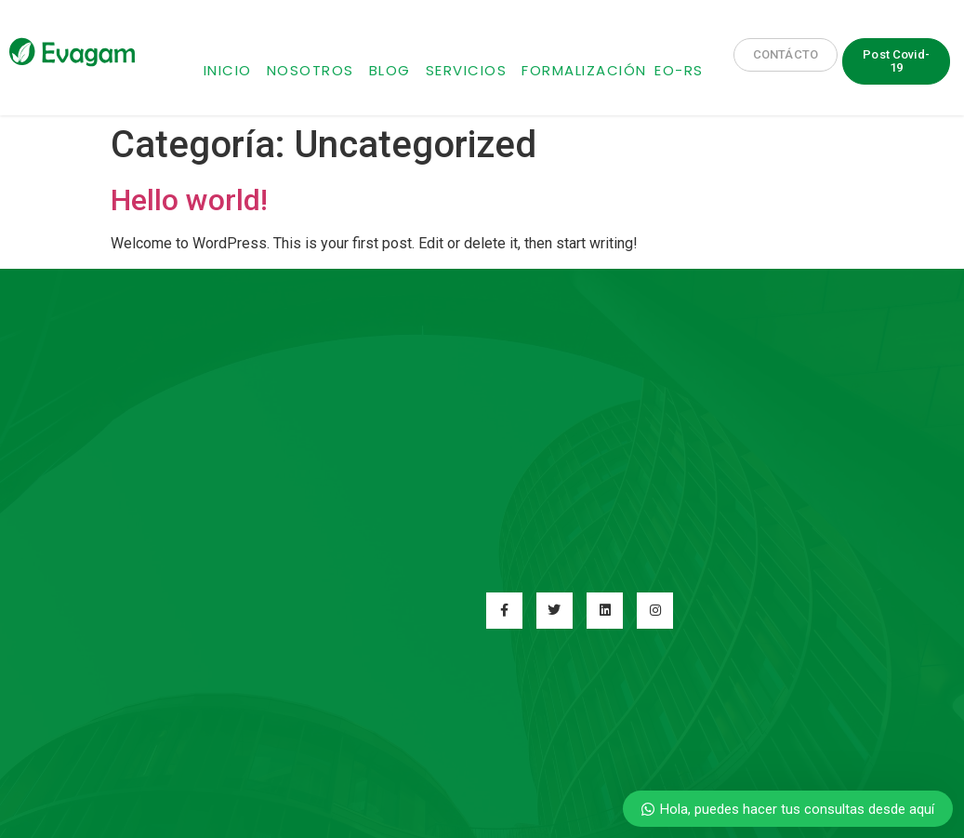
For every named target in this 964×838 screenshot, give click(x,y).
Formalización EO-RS (613, 70)
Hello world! (189, 200)
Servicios (467, 70)
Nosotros (310, 70)
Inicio (228, 70)
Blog (390, 70)
